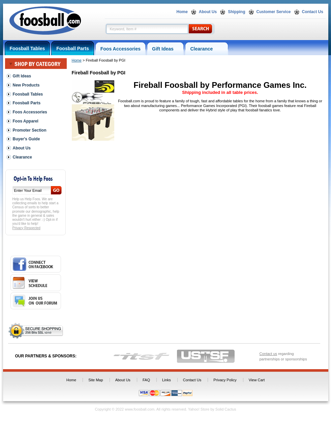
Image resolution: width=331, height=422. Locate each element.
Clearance (206, 48)
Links (166, 380)
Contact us (268, 354)
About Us (208, 11)
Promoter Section (30, 130)
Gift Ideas (165, 48)
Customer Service (274, 11)
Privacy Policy (224, 380)
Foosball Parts (72, 48)
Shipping (236, 11)
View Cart (257, 380)
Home (182, 11)
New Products (26, 85)
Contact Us (312, 11)
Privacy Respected (26, 228)
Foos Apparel (25, 121)
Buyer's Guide (26, 139)
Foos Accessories (120, 48)
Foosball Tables (27, 48)
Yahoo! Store (198, 409)
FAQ (146, 380)
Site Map (95, 380)
